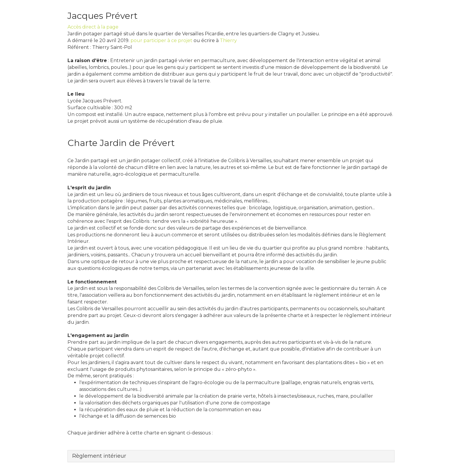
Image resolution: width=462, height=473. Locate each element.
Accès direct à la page (92, 27)
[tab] (231, 456)
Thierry (228, 40)
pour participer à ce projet (161, 40)
